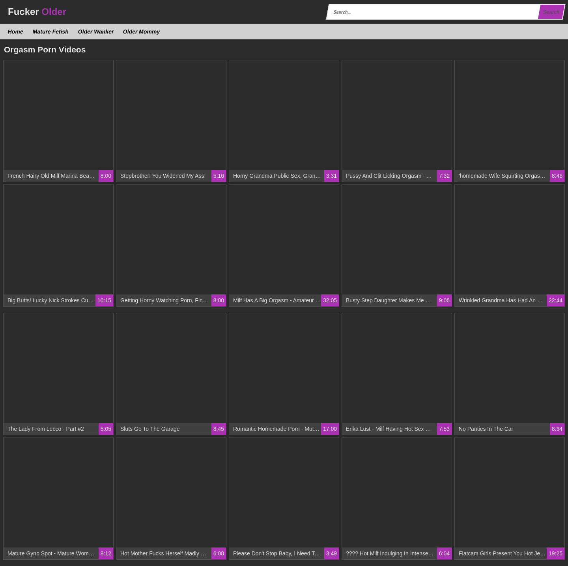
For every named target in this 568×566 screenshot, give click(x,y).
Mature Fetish (50, 31)
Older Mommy (142, 31)
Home (15, 31)
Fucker (37, 11)
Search (551, 12)
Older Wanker (95, 31)
